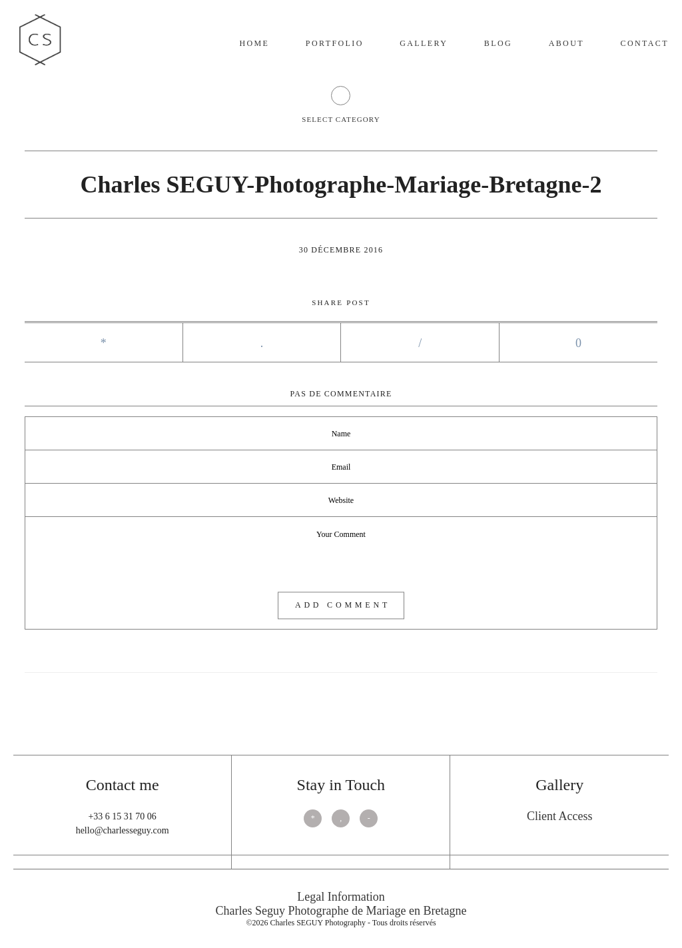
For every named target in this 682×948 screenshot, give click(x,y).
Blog (498, 43)
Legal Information (340, 896)
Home (254, 43)
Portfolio (335, 43)
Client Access (559, 816)
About (566, 43)
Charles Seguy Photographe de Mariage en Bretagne (341, 910)
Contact (644, 43)
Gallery (424, 43)
